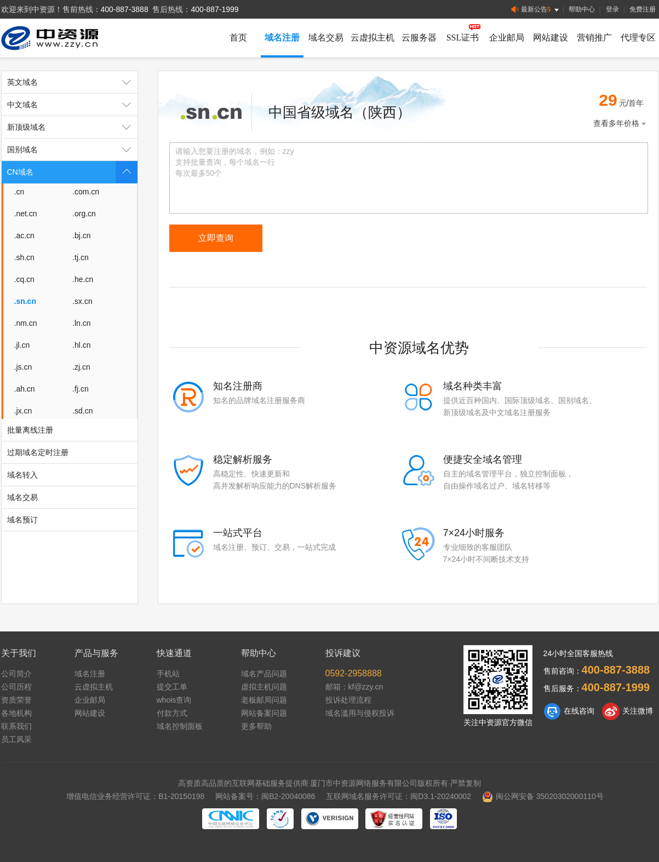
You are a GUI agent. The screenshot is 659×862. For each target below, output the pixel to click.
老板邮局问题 (264, 700)
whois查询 (174, 700)
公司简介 (16, 673)
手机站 (168, 673)
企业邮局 (506, 37)
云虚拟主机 (372, 37)
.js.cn (23, 367)
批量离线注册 (30, 430)
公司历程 (16, 686)
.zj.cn (81, 367)
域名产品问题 (264, 673)
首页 (238, 37)
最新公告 (536, 9)
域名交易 (325, 37)
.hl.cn (81, 345)
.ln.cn (81, 323)
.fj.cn (80, 388)
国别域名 (72, 149)
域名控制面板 (180, 726)
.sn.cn (25, 301)
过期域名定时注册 (37, 452)
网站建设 (550, 37)
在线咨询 (568, 711)
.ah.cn (24, 388)
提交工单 (172, 686)
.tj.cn (80, 257)
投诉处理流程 (348, 700)
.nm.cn (25, 323)
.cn (19, 191)
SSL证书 (462, 37)
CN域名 (72, 172)
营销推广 (594, 37)
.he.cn (82, 279)
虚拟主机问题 (264, 686)
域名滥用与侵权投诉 (359, 713)
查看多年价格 (620, 123)
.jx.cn (23, 410)
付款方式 (172, 713)
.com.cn (85, 191)
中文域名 (72, 105)
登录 (612, 9)
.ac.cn (24, 235)
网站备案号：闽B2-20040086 (265, 796)
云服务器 (419, 37)
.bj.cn (81, 235)
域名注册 (282, 37)
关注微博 (627, 711)
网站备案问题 (264, 713)
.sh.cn (24, 257)
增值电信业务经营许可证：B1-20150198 (135, 796)
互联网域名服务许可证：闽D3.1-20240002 (398, 796)
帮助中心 (582, 9)
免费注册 (642, 9)
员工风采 (16, 739)
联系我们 (16, 726)
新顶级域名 (72, 127)
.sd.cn (82, 410)
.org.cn (84, 213)
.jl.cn (22, 345)
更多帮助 (256, 726)
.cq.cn (24, 279)
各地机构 (16, 713)
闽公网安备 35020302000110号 (543, 796)
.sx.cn (82, 301)
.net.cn (25, 213)
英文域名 (72, 82)
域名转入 (22, 474)
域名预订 (22, 519)
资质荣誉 (16, 700)
